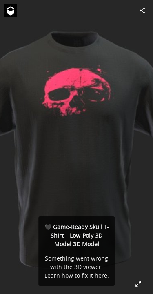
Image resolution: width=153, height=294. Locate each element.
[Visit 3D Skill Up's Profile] (10, 10)
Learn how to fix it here (75, 275)
